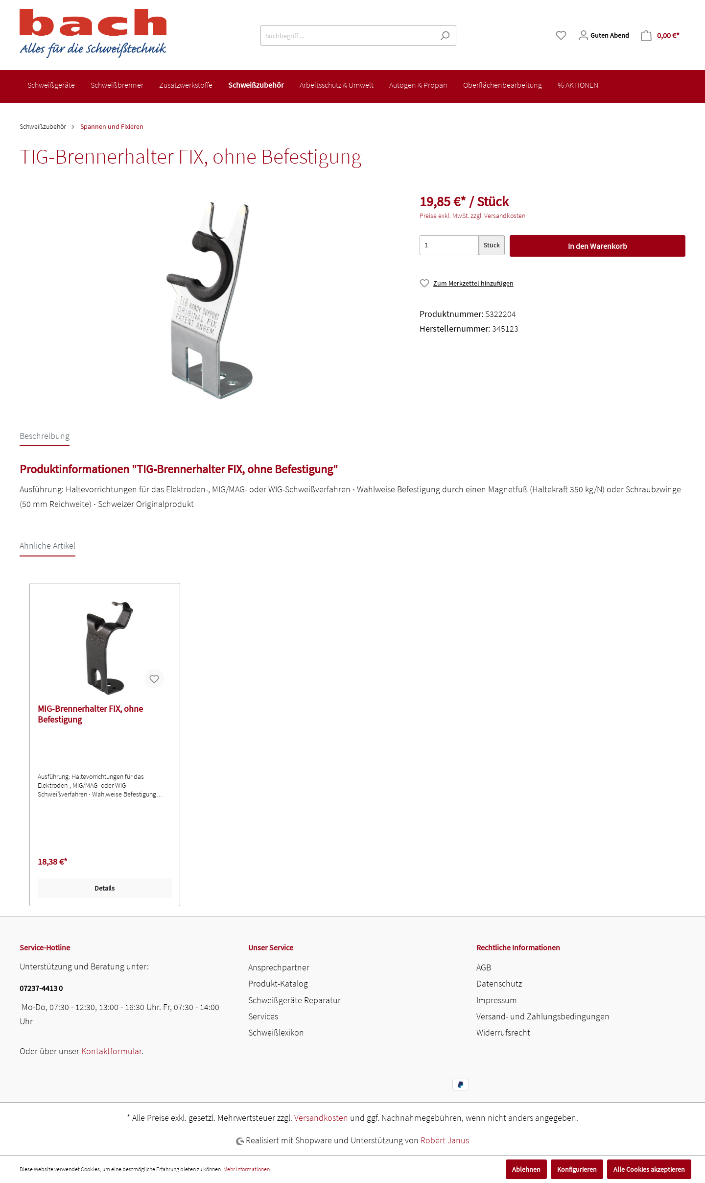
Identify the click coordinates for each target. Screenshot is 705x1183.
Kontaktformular (111, 1051)
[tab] (45, 435)
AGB (483, 967)
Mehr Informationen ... (249, 1169)
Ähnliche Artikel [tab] (47, 545)
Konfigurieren (577, 1169)
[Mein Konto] (603, 35)
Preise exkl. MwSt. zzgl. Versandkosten (472, 215)
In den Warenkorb (597, 246)
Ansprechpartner (278, 967)
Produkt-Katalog (278, 983)
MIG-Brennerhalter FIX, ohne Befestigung (90, 714)
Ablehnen (526, 1169)
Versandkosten (321, 1117)
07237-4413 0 (41, 988)
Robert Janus (445, 1140)
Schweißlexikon (276, 1032)
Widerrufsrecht (503, 1032)
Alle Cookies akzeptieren (649, 1169)
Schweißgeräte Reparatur (294, 1000)
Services (263, 1016)
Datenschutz (499, 983)
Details (104, 888)
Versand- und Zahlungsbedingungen (543, 1016)
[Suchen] (444, 35)
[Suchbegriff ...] (347, 35)
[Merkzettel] (561, 35)
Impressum (496, 1000)
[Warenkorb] (660, 35)
